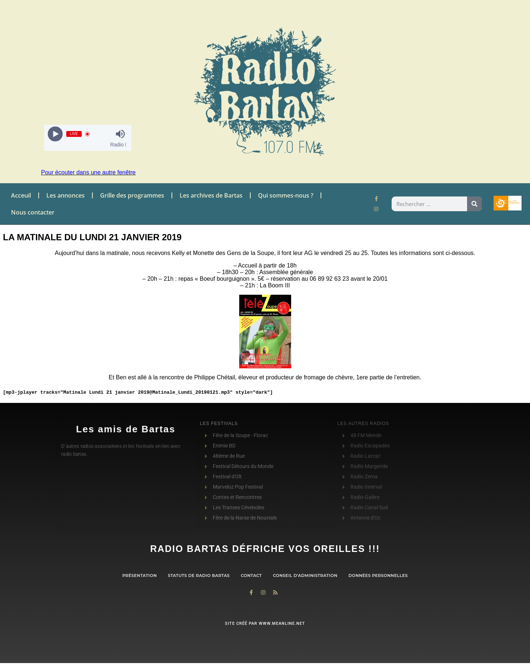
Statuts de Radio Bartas (199, 575)
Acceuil (21, 195)
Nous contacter (32, 212)
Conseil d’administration (305, 575)
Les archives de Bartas (211, 195)
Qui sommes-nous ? (285, 195)
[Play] (55, 134)
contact (251, 575)
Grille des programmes (132, 195)
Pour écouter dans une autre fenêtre (88, 172)
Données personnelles (378, 575)
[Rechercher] (474, 203)
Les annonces (65, 195)
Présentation (139, 575)
